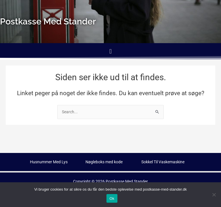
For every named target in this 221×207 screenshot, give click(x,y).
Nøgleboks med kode (104, 162)
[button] (110, 51)
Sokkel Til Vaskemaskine (162, 162)
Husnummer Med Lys (49, 162)
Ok (111, 198)
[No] (214, 195)
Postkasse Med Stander (127, 181)
